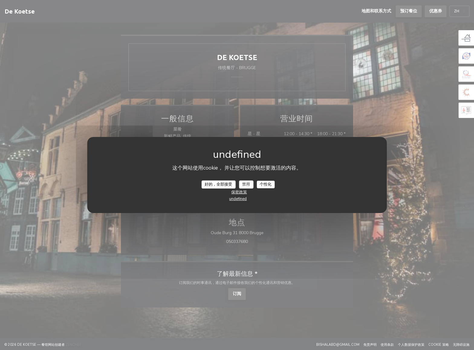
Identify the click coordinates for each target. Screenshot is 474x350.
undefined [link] (238, 199)
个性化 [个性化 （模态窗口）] (265, 184)
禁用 (246, 184)
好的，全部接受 (218, 184)
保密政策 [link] (239, 192)
